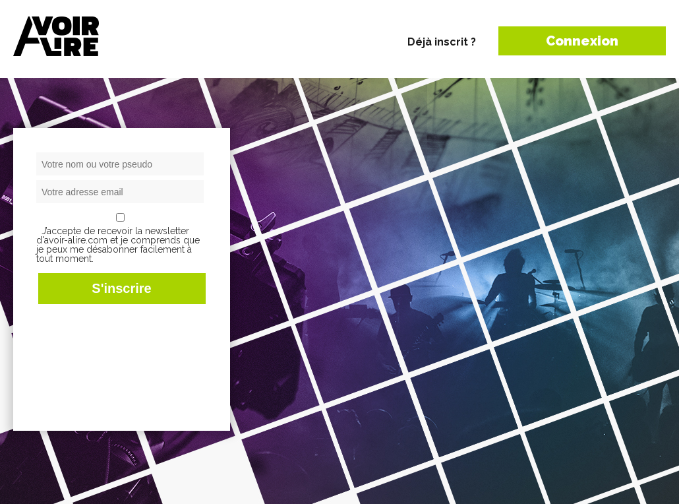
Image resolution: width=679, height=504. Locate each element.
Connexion (582, 41)
